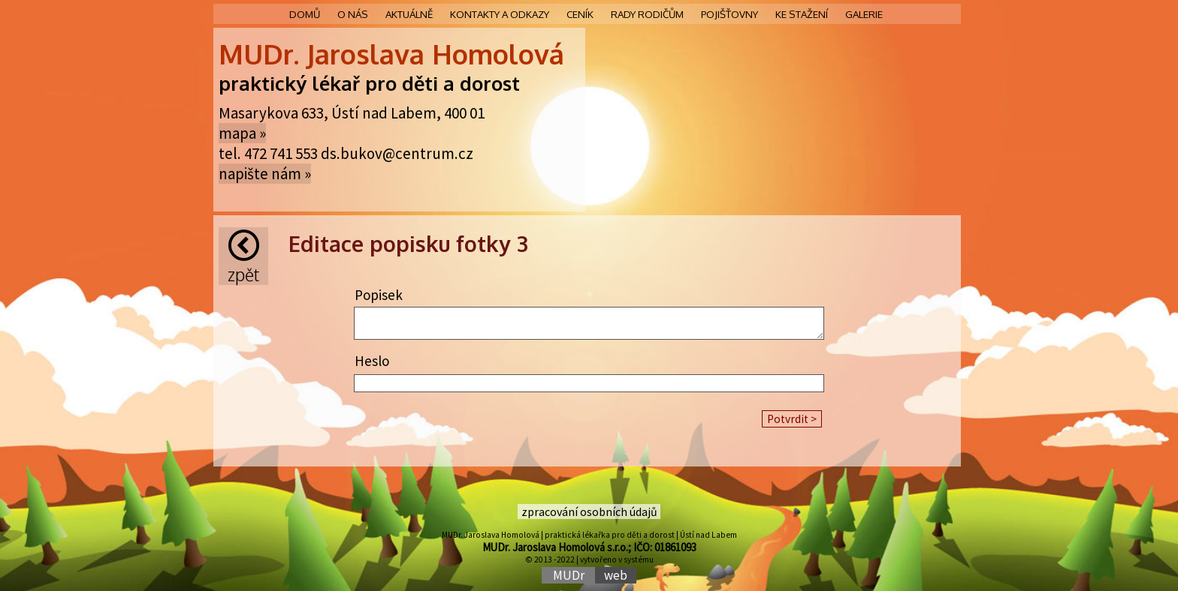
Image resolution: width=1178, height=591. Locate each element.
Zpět (243, 257)
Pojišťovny (729, 14)
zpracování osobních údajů (589, 511)
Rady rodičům (647, 14)
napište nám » (265, 174)
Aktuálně (409, 14)
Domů (304, 14)
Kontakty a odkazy (499, 14)
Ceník (580, 14)
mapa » (242, 133)
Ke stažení (801, 14)
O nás (352, 14)
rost (501, 83)
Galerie (864, 14)
